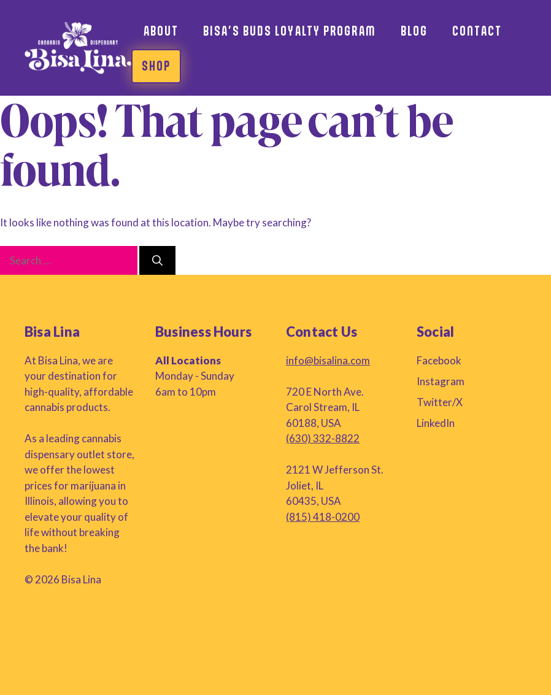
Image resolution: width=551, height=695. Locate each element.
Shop (156, 66)
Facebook (439, 360)
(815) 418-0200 (323, 516)
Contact (477, 31)
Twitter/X (440, 402)
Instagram (440, 381)
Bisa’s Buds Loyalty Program (289, 31)
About (161, 31)
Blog (414, 31)
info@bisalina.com (328, 360)
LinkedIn (436, 423)
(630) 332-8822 (323, 438)
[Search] (157, 260)
